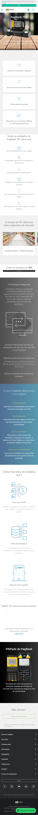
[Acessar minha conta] (28, 10)
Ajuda (19, 780)
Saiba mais (19, 634)
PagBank (16, 9)
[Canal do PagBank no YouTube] (19, 786)
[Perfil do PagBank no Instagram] (11, 786)
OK (19, 5)
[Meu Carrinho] (33, 10)
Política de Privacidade (6, 2)
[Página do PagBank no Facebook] (4, 786)
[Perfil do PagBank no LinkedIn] (26, 786)
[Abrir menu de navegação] (2, 9)
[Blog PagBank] (33, 786)
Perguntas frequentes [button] (19, 716)
